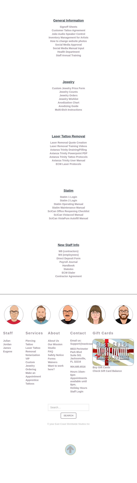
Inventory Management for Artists (68, 37)
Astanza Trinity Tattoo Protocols (68, 156)
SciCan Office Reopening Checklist (68, 211)
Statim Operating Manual (68, 204)
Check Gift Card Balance (107, 371)
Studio (52, 347)
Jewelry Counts (68, 91)
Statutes (68, 269)
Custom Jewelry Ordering (31, 366)
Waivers (52, 362)
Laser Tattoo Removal (33, 349)
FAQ (50, 351)
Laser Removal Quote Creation (68, 142)
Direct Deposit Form (68, 258)
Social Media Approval (68, 44)
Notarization (33, 355)
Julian (6, 340)
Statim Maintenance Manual (68, 207)
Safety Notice (56, 355)
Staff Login (76, 391)
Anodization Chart (68, 102)
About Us (53, 340)
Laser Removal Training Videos (68, 146)
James (7, 347)
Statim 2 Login (68, 200)
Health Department (68, 51)
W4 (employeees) (68, 254)
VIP (28, 358)
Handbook (68, 265)
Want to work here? (56, 367)
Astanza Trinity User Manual (68, 160)
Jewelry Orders (68, 95)
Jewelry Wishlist (68, 99)
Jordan (7, 344)
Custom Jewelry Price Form (68, 88)
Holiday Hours (78, 388)
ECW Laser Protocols (68, 164)
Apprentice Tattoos (32, 382)
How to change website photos (68, 41)
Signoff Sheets (68, 26)
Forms (52, 358)
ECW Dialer (68, 272)
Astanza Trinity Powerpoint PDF (68, 153)
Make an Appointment (33, 374)
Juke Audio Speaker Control (68, 34)
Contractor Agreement (68, 276)
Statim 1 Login (68, 196)
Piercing (30, 340)
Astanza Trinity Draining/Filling (68, 149)
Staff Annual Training (68, 55)
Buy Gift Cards (101, 367)
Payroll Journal (68, 262)
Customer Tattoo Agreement (68, 30)
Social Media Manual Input (68, 48)
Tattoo (29, 344)
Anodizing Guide (68, 106)
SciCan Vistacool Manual (68, 214)
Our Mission (55, 344)
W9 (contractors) (68, 251)
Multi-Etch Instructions (68, 109)
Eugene (7, 351)
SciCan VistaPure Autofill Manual (68, 218)
